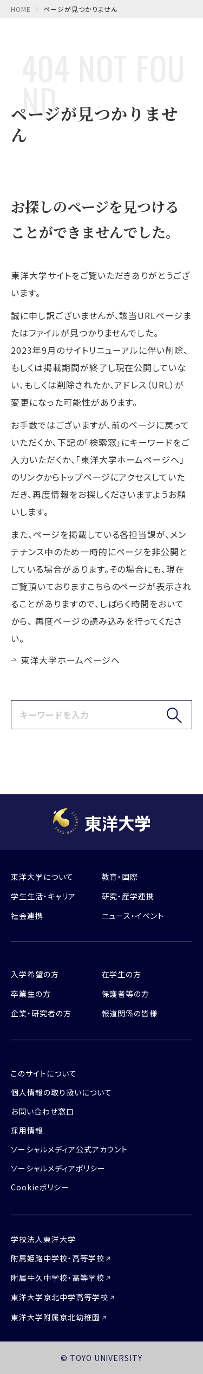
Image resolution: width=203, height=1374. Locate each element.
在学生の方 (122, 974)
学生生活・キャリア (43, 896)
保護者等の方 (126, 993)
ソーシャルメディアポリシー (58, 1168)
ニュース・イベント (133, 915)
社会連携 (27, 915)
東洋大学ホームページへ (70, 659)
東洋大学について (42, 876)
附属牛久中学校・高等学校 (57, 1277)
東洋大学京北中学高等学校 (59, 1297)
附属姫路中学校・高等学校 (57, 1258)
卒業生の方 (31, 993)
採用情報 (27, 1130)
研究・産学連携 (128, 896)
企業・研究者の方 (41, 1013)
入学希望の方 (35, 974)
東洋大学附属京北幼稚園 (55, 1317)
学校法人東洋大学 (43, 1239)
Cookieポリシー (40, 1187)
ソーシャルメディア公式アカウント (69, 1149)
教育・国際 (120, 876)
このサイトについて (44, 1073)
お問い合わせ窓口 (42, 1111)
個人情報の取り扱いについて (61, 1092)
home (21, 9)
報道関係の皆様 (130, 1013)
